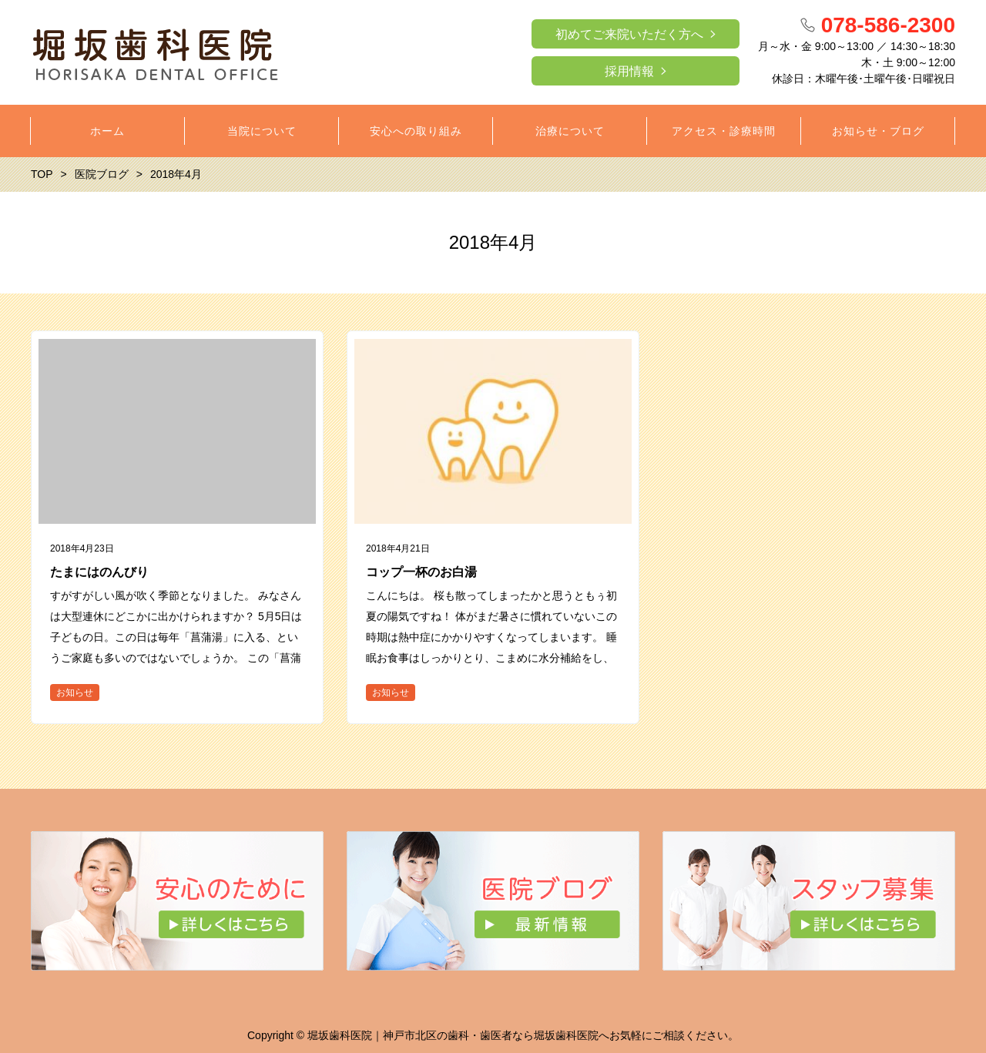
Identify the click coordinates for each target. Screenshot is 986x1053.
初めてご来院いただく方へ (629, 34)
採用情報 (629, 71)
